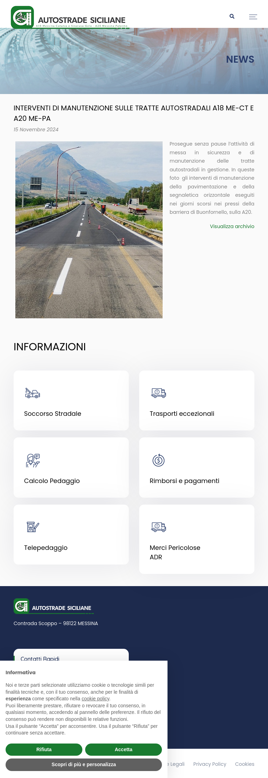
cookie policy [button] (95, 698)
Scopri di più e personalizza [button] (84, 764)
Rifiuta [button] (44, 749)
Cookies (244, 761)
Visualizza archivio (232, 226)
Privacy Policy (209, 761)
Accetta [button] (124, 749)
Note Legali (171, 761)
